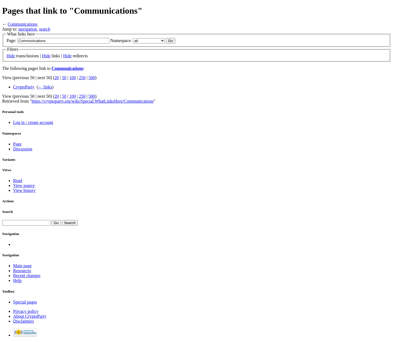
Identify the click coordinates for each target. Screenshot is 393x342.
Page (17, 144)
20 (57, 77)
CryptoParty (23, 87)
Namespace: (121, 40)
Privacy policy (25, 311)
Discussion (22, 149)
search (44, 29)
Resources (22, 270)
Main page (22, 265)
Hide (11, 55)
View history (24, 190)
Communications (22, 24)
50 (64, 77)
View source (24, 185)
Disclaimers (23, 321)
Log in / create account (33, 122)
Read (17, 180)
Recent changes (26, 275)
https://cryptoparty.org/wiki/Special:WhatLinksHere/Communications (93, 101)
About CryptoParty (29, 316)
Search (7, 212)
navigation (28, 29)
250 (82, 77)
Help (17, 280)
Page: (11, 40)
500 (91, 77)
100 (72, 77)
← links (45, 87)
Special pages (25, 302)
